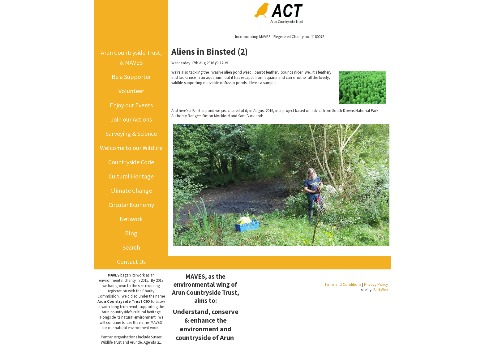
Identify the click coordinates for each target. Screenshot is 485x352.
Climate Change (131, 190)
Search (131, 247)
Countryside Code (131, 162)
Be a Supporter (131, 76)
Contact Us (131, 261)
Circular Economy (131, 204)
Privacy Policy (376, 284)
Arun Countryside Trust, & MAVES (131, 57)
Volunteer (131, 91)
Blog (131, 233)
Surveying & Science (131, 133)
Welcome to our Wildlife (131, 148)
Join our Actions (131, 119)
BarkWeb (380, 289)
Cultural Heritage (131, 176)
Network (131, 219)
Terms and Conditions (342, 284)
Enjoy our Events (131, 105)
